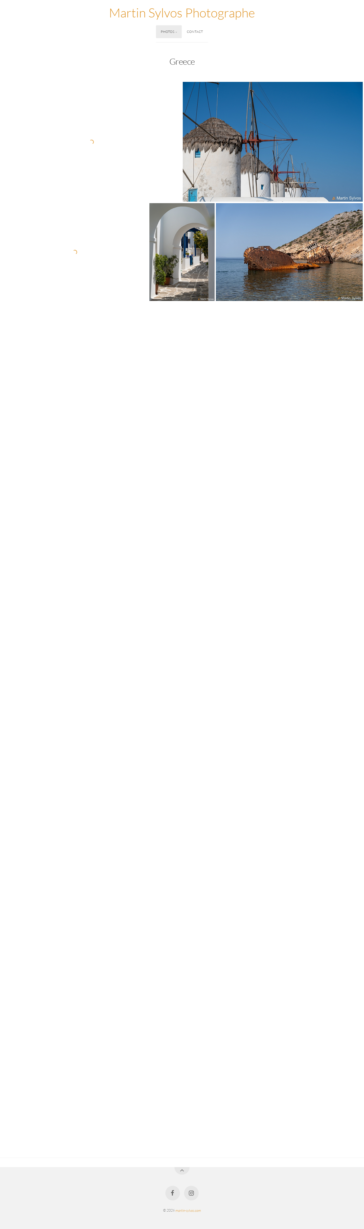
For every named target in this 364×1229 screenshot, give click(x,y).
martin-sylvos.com (188, 1210)
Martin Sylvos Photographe (182, 12)
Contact (195, 32)
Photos (168, 32)
